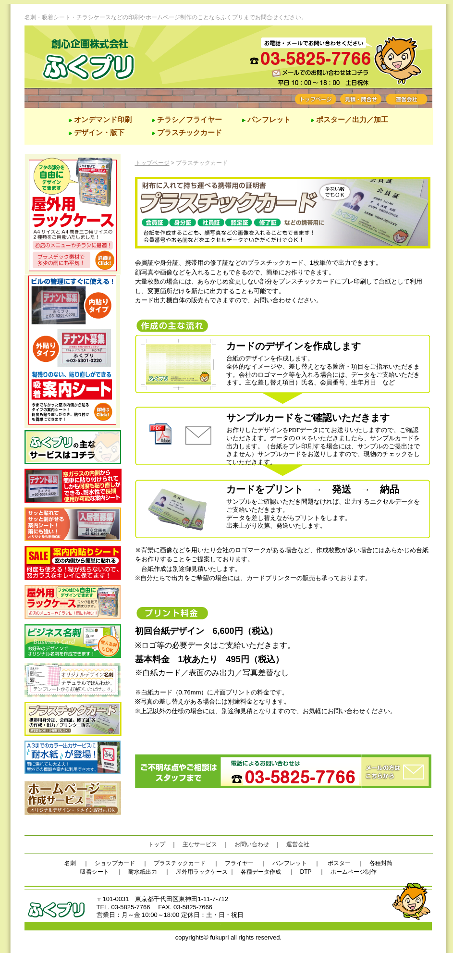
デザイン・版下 (99, 132)
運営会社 (297, 844)
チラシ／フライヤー (189, 119)
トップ (156, 844)
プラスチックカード (189, 132)
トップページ (152, 163)
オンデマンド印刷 (103, 119)
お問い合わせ (251, 844)
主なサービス (200, 844)
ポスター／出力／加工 (351, 119)
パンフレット (269, 119)
